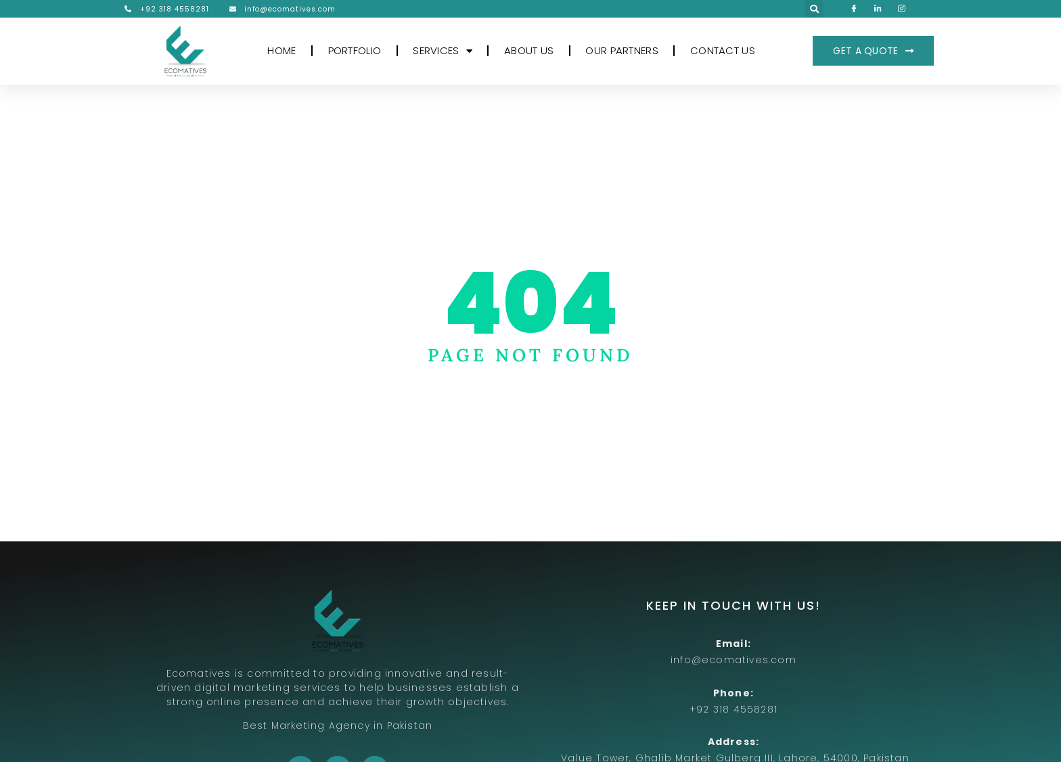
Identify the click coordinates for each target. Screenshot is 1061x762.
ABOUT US (529, 50)
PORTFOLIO (355, 50)
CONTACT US (722, 50)
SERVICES (442, 51)
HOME (281, 50)
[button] (814, 9)
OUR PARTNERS (621, 50)
